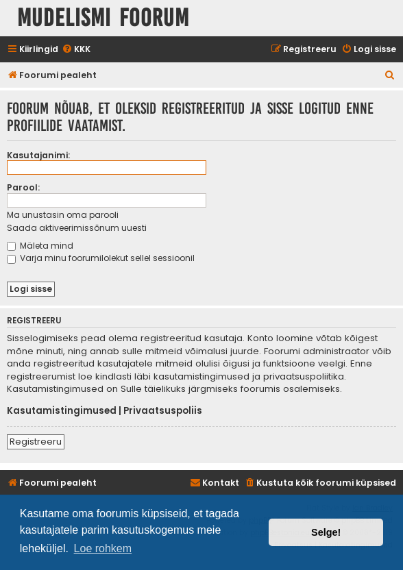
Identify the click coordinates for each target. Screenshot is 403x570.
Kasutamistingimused (62, 411)
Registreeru (36, 441)
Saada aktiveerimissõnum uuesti (77, 228)
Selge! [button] (326, 532)
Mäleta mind (40, 245)
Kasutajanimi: (38, 155)
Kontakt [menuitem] (214, 482)
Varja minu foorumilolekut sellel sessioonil (101, 258)
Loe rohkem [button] (103, 548)
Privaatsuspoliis (162, 411)
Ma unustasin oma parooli (63, 215)
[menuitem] (76, 49)
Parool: (23, 187)
